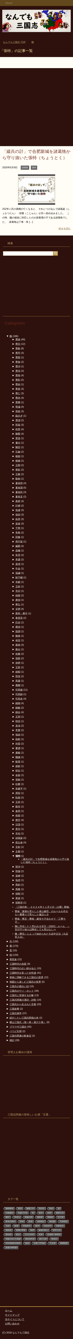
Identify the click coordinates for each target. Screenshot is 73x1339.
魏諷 (17, 757)
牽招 (17, 600)
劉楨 (17, 478)
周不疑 (19, 541)
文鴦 (17, 851)
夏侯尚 (19, 492)
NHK (22, 1222)
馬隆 (17, 889)
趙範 (17, 766)
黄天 (41, 1213)
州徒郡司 (26, 1226)
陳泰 (17, 636)
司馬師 (19, 694)
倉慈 (17, 811)
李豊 (17, 730)
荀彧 (17, 407)
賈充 (17, 829)
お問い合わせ (12, 1323)
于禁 (17, 528)
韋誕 (17, 898)
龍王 (18, 1235)
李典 (17, 532)
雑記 (12, 1040)
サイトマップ (12, 1315)
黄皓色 (8, 1230)
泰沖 (37, 1226)
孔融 (17, 451)
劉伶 (17, 806)
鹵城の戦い (43, 1230)
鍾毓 (17, 707)
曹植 (17, 375)
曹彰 (17, 380)
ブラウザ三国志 (18, 1027)
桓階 (17, 595)
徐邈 (17, 654)
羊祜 (17, 833)
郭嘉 (17, 425)
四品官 (41, 1209)
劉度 (17, 761)
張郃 (17, 514)
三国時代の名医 (18, 964)
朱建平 (19, 788)
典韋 (17, 501)
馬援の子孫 (22, 1213)
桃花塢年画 (29, 1239)
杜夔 (17, 784)
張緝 (17, 734)
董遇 (17, 748)
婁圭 (17, 442)
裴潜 (17, 564)
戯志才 (19, 416)
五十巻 (60, 1217)
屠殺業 (40, 1217)
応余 (17, 622)
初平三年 (56, 1230)
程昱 (17, 429)
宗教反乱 (59, 1226)
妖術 (27, 1243)
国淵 (17, 631)
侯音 (17, 640)
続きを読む (65, 228)
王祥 (17, 802)
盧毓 (17, 752)
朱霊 (17, 555)
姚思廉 (52, 1222)
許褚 (17, 505)
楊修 (17, 460)
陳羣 (17, 434)
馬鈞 (17, 884)
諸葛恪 (25, 167)
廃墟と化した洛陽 (13, 1239)
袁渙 (17, 725)
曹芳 (17, 353)
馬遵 (17, 681)
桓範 (17, 739)
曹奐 (17, 362)
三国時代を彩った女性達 (23, 973)
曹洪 (17, 371)
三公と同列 (29, 1235)
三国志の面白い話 (19, 986)
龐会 (17, 649)
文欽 (17, 847)
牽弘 (17, 604)
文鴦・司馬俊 (39, 1243)
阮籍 (17, 797)
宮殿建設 (9, 1213)
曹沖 (17, 366)
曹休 (17, 398)
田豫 (17, 537)
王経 (17, 586)
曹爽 (17, 402)
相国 (32, 1230)
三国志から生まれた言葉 (23, 1004)
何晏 (17, 743)
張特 (34, 167)
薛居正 (54, 1239)
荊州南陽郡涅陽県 (13, 1243)
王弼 (17, 716)
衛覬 (17, 815)
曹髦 (17, 357)
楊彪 (17, 456)
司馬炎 (19, 698)
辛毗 (17, 582)
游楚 (17, 663)
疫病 (51, 1209)
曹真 (17, 389)
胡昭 (17, 893)
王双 (17, 667)
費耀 (17, 685)
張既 (17, 658)
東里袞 (19, 618)
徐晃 (17, 519)
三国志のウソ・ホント (22, 991)
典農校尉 (64, 1243)
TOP (14, 42)
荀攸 (17, 411)
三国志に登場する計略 (22, 995)
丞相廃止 (41, 1222)
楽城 (16, 1226)
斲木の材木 (10, 1222)
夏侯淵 (19, 487)
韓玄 (17, 770)
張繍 (17, 573)
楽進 (17, 523)
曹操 (17, 339)
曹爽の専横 (20, 1230)
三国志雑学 (16, 1013)
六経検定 (63, 1222)
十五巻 (52, 1243)
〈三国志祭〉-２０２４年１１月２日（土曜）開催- (42, 907)
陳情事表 (9, 1209)
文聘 (17, 609)
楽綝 (17, 875)
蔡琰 (17, 627)
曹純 (17, 384)
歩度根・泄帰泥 (54, 1235)
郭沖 (17, 866)
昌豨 (17, 550)
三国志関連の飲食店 (20, 1035)
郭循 (17, 871)
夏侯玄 (19, 496)
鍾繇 (17, 703)
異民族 (13, 959)
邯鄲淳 (19, 902)
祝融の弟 (28, 1217)
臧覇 (17, 546)
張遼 (17, 510)
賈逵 (17, 438)
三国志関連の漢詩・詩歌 (23, 1000)
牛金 (17, 568)
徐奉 (30, 1222)
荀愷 (20, 1209)
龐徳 (17, 645)
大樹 (8, 1226)
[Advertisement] (36, 109)
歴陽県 (50, 1217)
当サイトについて (14, 1319)
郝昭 (17, 672)
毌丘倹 (19, 842)
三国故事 (14, 1009)
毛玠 (17, 591)
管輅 (17, 779)
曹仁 (17, 393)
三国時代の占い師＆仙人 (23, 968)
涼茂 (17, 824)
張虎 (17, 880)
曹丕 (17, 344)
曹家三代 (59, 1213)
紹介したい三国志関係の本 (24, 1018)
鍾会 (17, 712)
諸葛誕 (19, 838)
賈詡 (17, 420)
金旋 (17, 775)
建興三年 (30, 1209)
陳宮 (17, 447)
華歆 (17, 469)
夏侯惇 (19, 483)
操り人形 (43, 1239)
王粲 (17, 474)
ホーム (8, 1310)
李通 (17, 559)
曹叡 (17, 348)
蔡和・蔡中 (21, 613)
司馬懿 (19, 690)
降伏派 (8, 1235)
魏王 (8, 1217)
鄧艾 (17, 820)
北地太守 (47, 1226)
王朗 (17, 465)
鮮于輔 (19, 577)
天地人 (17, 1217)
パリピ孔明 (16, 1031)
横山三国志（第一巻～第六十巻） (28, 1022)
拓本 (41, 1235)
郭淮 (17, 676)
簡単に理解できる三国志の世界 (26, 977)
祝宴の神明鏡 (11, 1248)
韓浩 (17, 721)
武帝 (49, 1213)
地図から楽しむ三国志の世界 (25, 982)
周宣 (17, 793)
